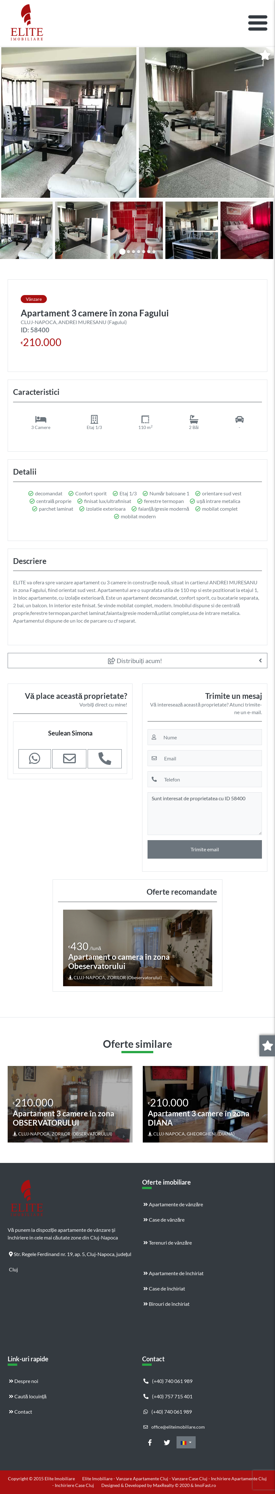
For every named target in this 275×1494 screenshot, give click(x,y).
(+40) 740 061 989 (167, 1381)
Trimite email (205, 849)
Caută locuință (28, 1396)
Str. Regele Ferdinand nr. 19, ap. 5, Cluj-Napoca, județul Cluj (70, 1256)
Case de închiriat (164, 1288)
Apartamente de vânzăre (173, 1204)
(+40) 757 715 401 (167, 1396)
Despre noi (23, 1381)
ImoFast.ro (205, 1485)
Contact (20, 1412)
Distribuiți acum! (135, 660)
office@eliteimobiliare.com (174, 1427)
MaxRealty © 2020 (172, 1485)
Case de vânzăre (164, 1220)
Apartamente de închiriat (173, 1273)
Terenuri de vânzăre (167, 1242)
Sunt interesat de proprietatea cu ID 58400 (205, 814)
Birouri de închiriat (166, 1304)
